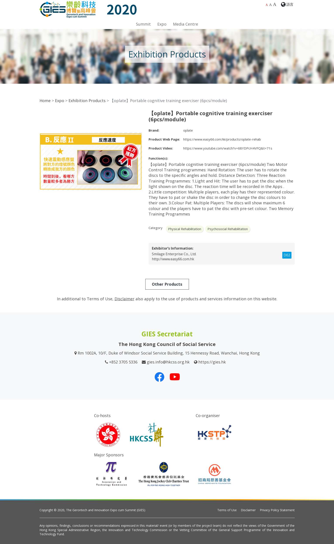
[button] (138, 114)
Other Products (167, 284)
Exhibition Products (87, 100)
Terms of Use (227, 510)
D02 (287, 255)
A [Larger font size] (270, 4)
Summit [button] (143, 24)
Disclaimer (248, 510)
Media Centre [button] (185, 24)
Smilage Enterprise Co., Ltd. (174, 254)
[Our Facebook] (159, 376)
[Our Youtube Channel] (174, 376)
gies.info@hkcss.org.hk (168, 362)
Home (45, 100)
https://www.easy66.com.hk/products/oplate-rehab (222, 139)
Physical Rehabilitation (184, 229)
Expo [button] (161, 24)
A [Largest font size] (274, 4)
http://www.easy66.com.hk (173, 259)
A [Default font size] (267, 5)
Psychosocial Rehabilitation (227, 229)
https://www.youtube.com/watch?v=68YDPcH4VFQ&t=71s (227, 148)
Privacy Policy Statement (277, 510)
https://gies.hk (212, 362)
